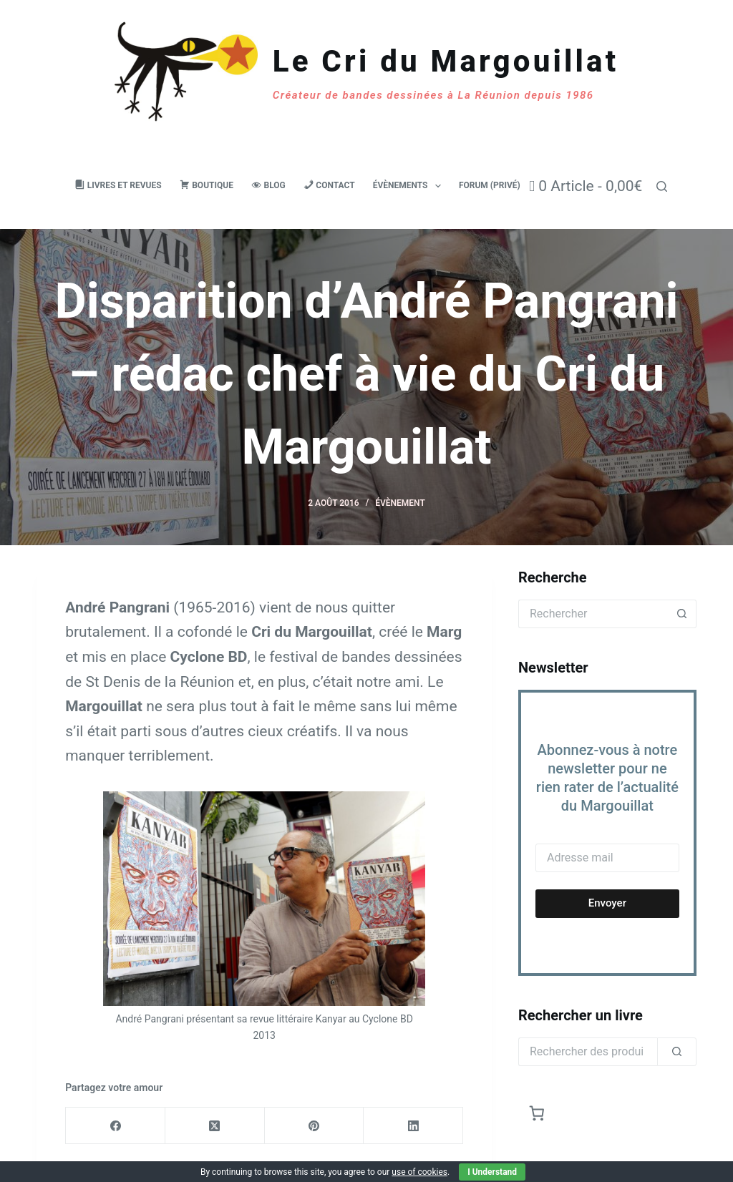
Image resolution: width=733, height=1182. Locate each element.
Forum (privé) (489, 185)
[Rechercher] (661, 186)
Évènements (410, 186)
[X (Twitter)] (215, 1126)
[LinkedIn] (413, 1126)
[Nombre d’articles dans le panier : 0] (537, 1114)
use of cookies (419, 1172)
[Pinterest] (314, 1126)
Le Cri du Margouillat (445, 61)
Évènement (400, 503)
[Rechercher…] (593, 614)
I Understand (492, 1172)
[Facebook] (115, 1126)
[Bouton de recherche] (682, 614)
